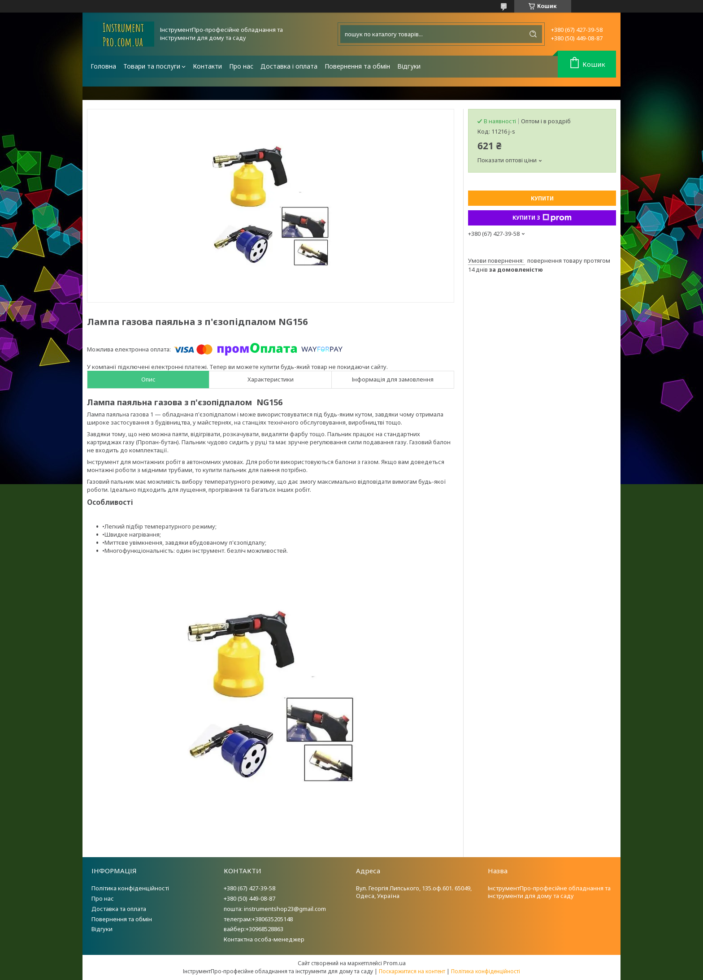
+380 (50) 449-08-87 (249, 898)
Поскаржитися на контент (412, 971)
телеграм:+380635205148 (258, 919)
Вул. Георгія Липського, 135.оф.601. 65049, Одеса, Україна (414, 892)
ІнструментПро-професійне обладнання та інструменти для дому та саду (549, 892)
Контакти (207, 66)
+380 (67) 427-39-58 (249, 888)
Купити (542, 198)
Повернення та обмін (357, 66)
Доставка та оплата (118, 909)
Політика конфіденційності (130, 888)
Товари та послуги (151, 66)
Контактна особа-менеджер (264, 939)
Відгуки (409, 66)
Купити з (542, 218)
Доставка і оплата (288, 66)
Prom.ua (394, 963)
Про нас (241, 66)
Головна (103, 66)
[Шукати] (533, 34)
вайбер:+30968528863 (253, 929)
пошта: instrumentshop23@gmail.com (275, 909)
